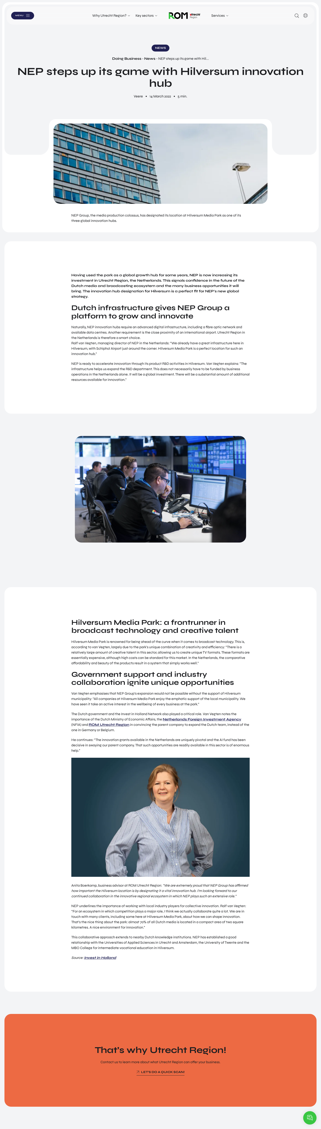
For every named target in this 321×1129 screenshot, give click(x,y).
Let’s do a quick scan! (163, 1072)
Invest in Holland (100, 958)
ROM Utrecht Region (109, 724)
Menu (24, 15)
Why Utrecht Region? (109, 15)
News (149, 58)
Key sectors (145, 15)
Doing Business (126, 58)
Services (218, 15)
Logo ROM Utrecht (184, 15)
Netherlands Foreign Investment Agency (202, 719)
